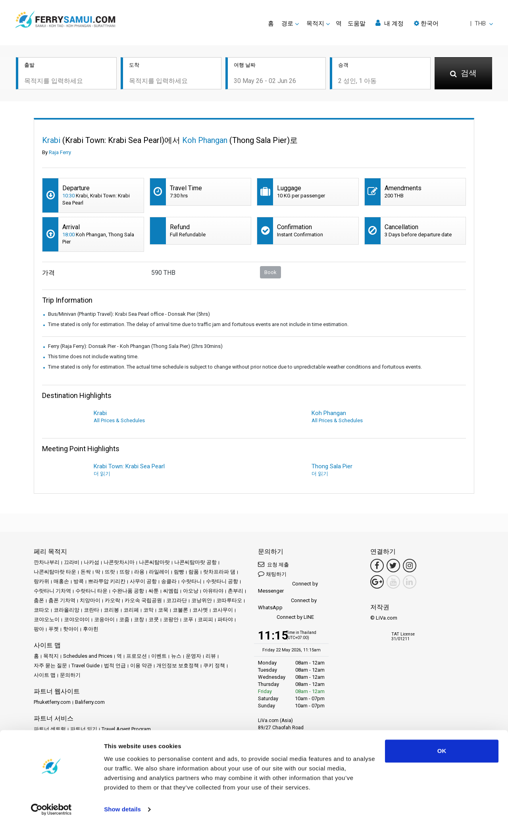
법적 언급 (115, 665)
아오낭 (190, 591)
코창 (139, 619)
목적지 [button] (315, 23)
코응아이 (104, 619)
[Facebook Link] (377, 565)
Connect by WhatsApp (287, 603)
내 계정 (389, 23)
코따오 (41, 610)
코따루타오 (229, 600)
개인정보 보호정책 (177, 665)
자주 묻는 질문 (50, 665)
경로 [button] (287, 23)
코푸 (188, 619)
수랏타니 (191, 581)
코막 (148, 610)
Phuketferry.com (52, 702)
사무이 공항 (143, 581)
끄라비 (71, 562)
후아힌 (90, 629)
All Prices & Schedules (119, 420)
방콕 (78, 581)
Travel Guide (85, 665)
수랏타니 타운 (91, 591)
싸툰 (153, 591)
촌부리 (235, 591)
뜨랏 (110, 572)
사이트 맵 (45, 675)
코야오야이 (77, 619)
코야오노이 (47, 619)
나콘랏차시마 (119, 562)
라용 (139, 572)
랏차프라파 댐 (219, 572)
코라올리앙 (66, 610)
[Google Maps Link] (377, 582)
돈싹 (86, 572)
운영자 (193, 656)
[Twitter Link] (393, 565)
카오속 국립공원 (143, 600)
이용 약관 (141, 665)
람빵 (179, 572)
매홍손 (61, 581)
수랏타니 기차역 (52, 591)
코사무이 (222, 610)
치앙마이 (90, 600)
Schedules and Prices (87, 656)
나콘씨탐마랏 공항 (195, 562)
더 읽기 (102, 474)
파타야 (225, 619)
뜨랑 (124, 572)
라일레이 (159, 572)
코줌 (124, 619)
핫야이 (71, 629)
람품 (194, 572)
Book (270, 272)
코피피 (205, 619)
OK (441, 743)
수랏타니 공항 (222, 581)
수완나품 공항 (128, 591)
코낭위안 (201, 600)
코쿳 (153, 619)
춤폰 (39, 600)
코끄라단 (176, 600)
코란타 (91, 610)
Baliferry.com (90, 702)
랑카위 (41, 581)
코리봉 (111, 610)
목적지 (51, 656)
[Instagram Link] (409, 565)
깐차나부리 (47, 562)
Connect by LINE (286, 617)
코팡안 (171, 619)
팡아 (39, 629)
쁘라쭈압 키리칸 (106, 581)
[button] (453, 23)
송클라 (169, 581)
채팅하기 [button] (272, 573)
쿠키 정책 (214, 665)
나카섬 (91, 562)
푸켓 (53, 629)
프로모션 (136, 656)
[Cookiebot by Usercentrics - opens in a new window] (51, 801)
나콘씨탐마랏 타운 (55, 572)
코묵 (163, 610)
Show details (122, 801)
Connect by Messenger (288, 587)
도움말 (357, 23)
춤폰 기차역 (61, 600)
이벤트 (159, 656)
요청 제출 (273, 564)
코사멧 (200, 610)
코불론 (180, 610)
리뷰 (211, 656)
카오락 (112, 600)
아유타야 (213, 591)
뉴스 (176, 656)
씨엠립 (171, 591)
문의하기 (70, 675)
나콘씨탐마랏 (154, 562)
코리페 (131, 610)
